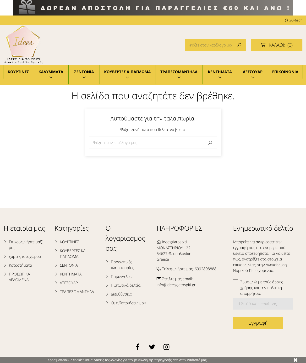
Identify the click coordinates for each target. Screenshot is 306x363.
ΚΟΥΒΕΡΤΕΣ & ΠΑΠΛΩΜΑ (127, 71)
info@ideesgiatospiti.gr (176, 284)
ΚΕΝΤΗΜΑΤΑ (220, 71)
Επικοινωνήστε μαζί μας (26, 244)
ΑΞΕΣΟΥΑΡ (252, 71)
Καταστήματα (20, 265)
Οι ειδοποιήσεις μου (128, 303)
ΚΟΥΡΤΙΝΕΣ (18, 71)
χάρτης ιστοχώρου (25, 256)
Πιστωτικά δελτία (126, 285)
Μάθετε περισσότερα (223, 360)
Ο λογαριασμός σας (125, 238)
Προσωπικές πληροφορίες (122, 264)
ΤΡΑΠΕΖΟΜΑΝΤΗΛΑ (178, 71)
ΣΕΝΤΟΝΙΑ (84, 71)
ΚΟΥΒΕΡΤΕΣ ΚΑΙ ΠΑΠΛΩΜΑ (73, 253)
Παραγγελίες (121, 276)
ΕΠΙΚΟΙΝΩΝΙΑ (285, 71)
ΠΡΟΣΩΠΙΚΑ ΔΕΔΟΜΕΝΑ (19, 276)
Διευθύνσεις (121, 294)
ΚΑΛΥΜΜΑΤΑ (50, 71)
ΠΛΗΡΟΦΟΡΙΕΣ (179, 228)
